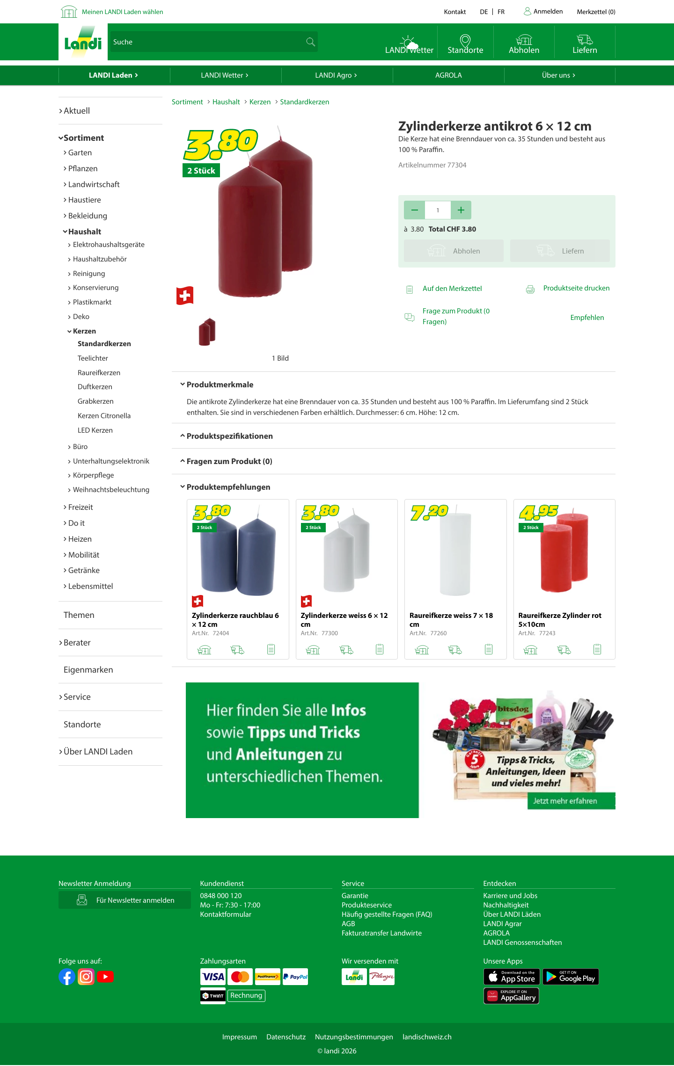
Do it (76, 522)
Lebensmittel (90, 585)
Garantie (355, 895)
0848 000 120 (221, 895)
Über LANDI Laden (98, 751)
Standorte (82, 724)
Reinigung (89, 273)
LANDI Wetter (222, 75)
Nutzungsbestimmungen (354, 1037)
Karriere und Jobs (511, 895)
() (596, 11)
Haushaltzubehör (100, 259)
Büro (80, 446)
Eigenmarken (88, 669)
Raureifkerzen (99, 372)
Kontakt (455, 11)
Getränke (84, 570)
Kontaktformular (226, 914)
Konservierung (96, 287)
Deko (81, 316)
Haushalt (84, 231)
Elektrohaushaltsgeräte (109, 244)
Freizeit (80, 506)
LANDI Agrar (503, 923)
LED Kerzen (95, 430)
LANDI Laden (110, 75)
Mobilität (83, 554)
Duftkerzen (95, 387)
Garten (80, 152)
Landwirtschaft (94, 184)
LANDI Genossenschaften (523, 942)
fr (501, 11)
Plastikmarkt (92, 302)
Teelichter (93, 358)
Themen (79, 614)
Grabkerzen (96, 401)
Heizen (80, 538)
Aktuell (77, 110)
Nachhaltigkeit (506, 905)
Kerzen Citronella (104, 416)
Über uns (556, 75)
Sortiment (84, 137)
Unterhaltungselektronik (111, 461)
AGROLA (448, 75)
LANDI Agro (333, 75)
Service (77, 696)
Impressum (239, 1037)
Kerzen (84, 331)
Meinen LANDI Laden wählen (122, 11)
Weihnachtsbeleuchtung (111, 489)
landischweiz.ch (427, 1037)
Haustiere (84, 199)
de (484, 11)
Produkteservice (367, 905)
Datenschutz (286, 1037)
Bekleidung (87, 215)
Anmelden (548, 11)
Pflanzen (83, 168)
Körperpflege (93, 475)
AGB (348, 923)
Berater (77, 642)
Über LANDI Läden (512, 914)
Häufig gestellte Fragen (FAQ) (387, 914)
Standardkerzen (104, 343)
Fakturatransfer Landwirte (382, 933)
